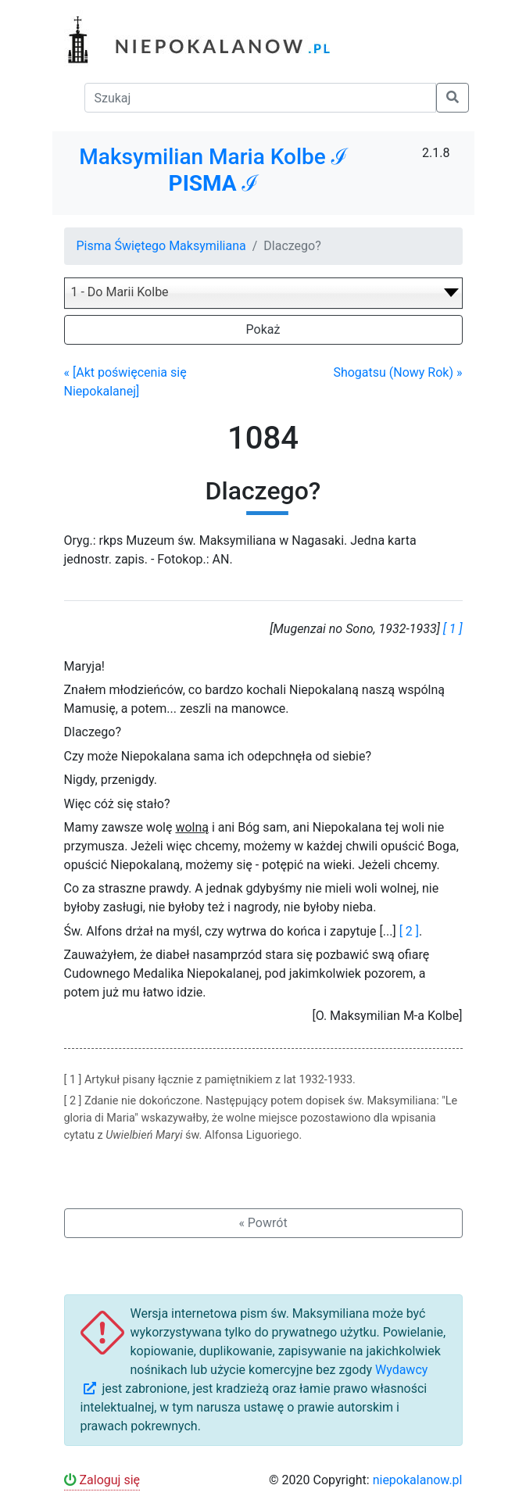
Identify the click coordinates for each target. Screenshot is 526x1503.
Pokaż (263, 329)
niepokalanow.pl (418, 1480)
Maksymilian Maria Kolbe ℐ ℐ (213, 170)
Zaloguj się (102, 1480)
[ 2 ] (409, 931)
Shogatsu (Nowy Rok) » (397, 372)
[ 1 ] (453, 628)
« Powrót (262, 1222)
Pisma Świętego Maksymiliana (161, 245)
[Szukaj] (260, 98)
